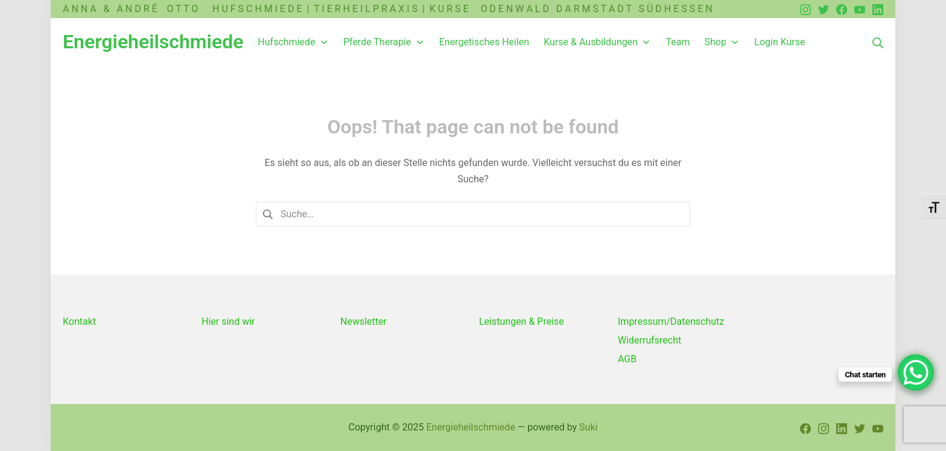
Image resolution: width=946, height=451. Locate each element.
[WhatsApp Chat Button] (916, 372)
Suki (588, 427)
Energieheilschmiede (470, 427)
